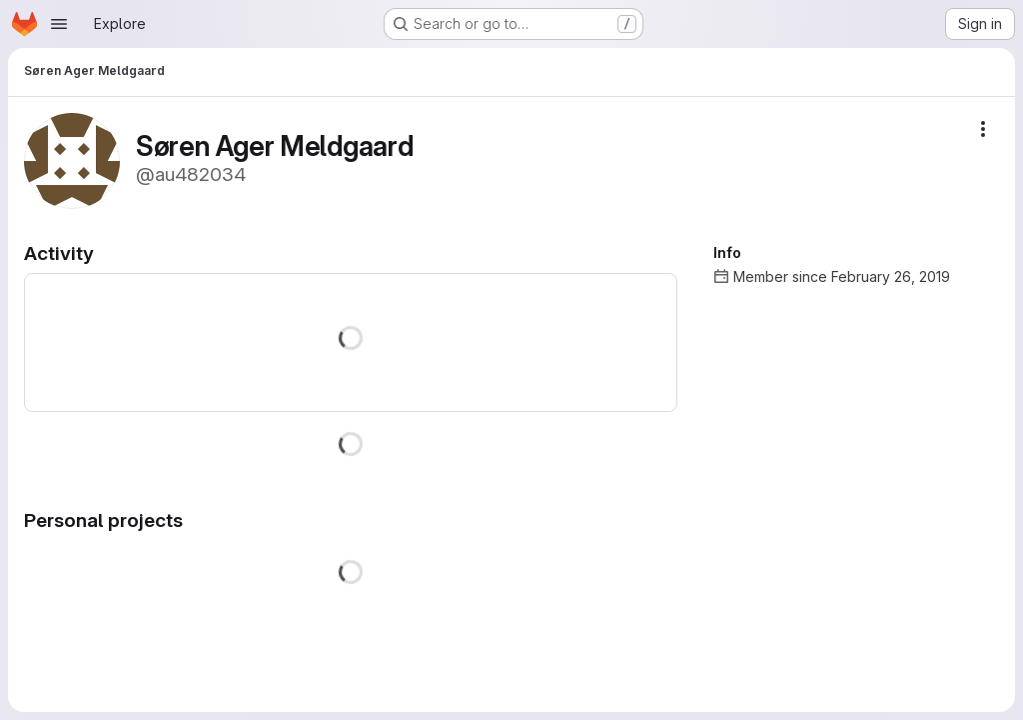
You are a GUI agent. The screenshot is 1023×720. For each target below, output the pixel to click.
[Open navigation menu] (59, 24)
